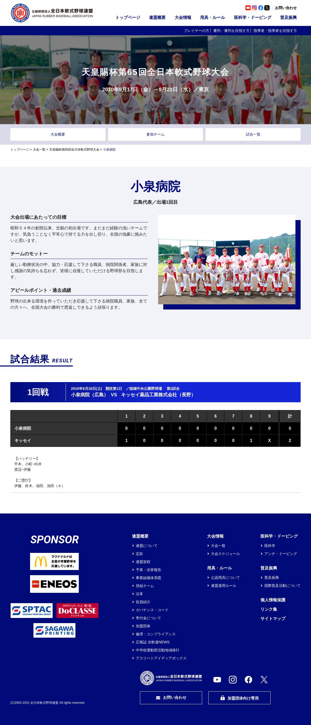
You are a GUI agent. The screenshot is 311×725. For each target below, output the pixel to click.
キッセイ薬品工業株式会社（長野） (158, 394)
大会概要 (58, 134)
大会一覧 (39, 149)
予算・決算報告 (148, 570)
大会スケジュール (225, 554)
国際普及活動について (282, 585)
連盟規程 (143, 562)
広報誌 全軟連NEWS (152, 642)
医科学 (269, 546)
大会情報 (183, 17)
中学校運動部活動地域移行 (157, 650)
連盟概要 (157, 17)
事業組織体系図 (148, 578)
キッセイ (23, 440)
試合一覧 (253, 134)
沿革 (139, 594)
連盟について (147, 546)
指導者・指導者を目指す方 (275, 31)
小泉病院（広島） (89, 394)
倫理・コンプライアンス (156, 634)
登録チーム (145, 586)
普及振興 (288, 17)
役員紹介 (143, 602)
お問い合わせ (286, 8)
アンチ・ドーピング (280, 554)
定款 (139, 554)
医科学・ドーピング (252, 17)
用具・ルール (212, 17)
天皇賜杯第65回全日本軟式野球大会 (74, 149)
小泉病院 (23, 428)
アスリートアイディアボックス (161, 658)
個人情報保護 (272, 600)
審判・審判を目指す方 (231, 31)
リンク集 (268, 609)
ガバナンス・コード (152, 610)
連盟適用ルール (223, 585)
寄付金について (148, 618)
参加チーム (155, 134)
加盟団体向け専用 (239, 697)
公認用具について (225, 577)
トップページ (127, 17)
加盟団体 (143, 626)
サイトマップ (272, 618)
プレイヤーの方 (196, 31)
